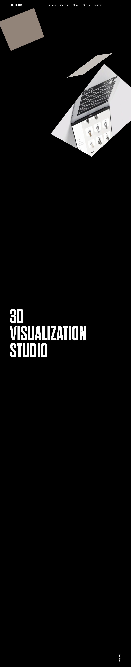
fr (120, 5)
